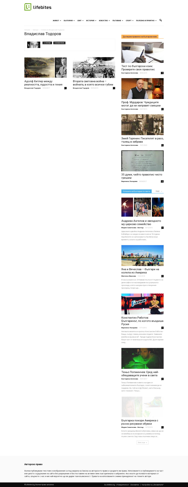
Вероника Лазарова (129, 181)
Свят (80, 20)
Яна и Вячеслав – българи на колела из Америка (140, 271)
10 (162, 73)
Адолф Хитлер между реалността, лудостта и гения (43, 83)
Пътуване (118, 20)
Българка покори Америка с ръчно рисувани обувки (139, 422)
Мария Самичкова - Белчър (132, 228)
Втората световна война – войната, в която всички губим (93, 83)
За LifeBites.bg (109, 485)
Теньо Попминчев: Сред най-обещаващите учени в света (140, 374)
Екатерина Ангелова (129, 73)
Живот (57, 20)
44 (162, 181)
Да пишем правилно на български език (140, 37)
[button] (160, 20)
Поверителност (123, 485)
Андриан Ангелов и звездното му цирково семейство (141, 222)
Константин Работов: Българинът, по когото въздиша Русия (142, 321)
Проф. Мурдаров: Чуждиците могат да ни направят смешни (141, 104)
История (91, 20)
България (69, 20)
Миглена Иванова (128, 276)
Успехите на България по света (136, 191)
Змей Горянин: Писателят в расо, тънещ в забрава (142, 140)
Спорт (130, 20)
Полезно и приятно (146, 20)
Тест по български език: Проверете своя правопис (138, 68)
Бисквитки (135, 485)
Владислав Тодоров (32, 88)
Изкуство (104, 20)
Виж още (142, 442)
